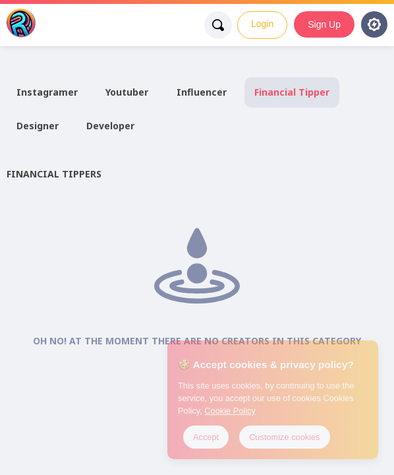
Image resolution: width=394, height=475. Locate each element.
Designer (37, 125)
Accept (206, 437)
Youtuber (126, 92)
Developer (110, 125)
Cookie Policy (230, 411)
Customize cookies (284, 437)
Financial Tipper (291, 92)
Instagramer (47, 92)
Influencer (202, 92)
